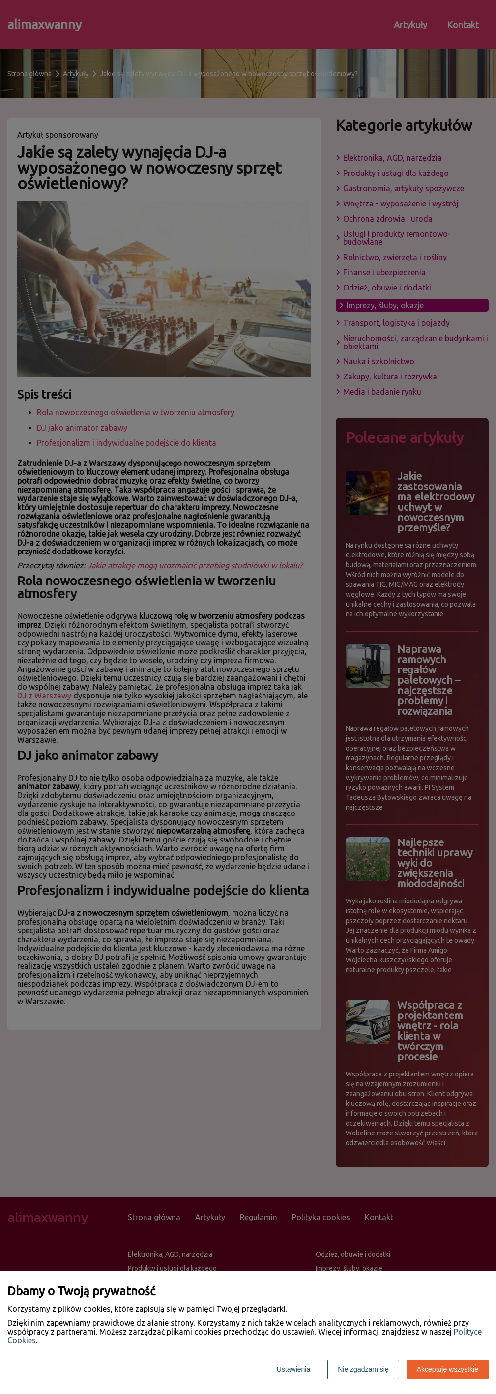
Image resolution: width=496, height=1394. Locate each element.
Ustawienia (293, 1369)
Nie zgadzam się (363, 1369)
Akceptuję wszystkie (447, 1369)
